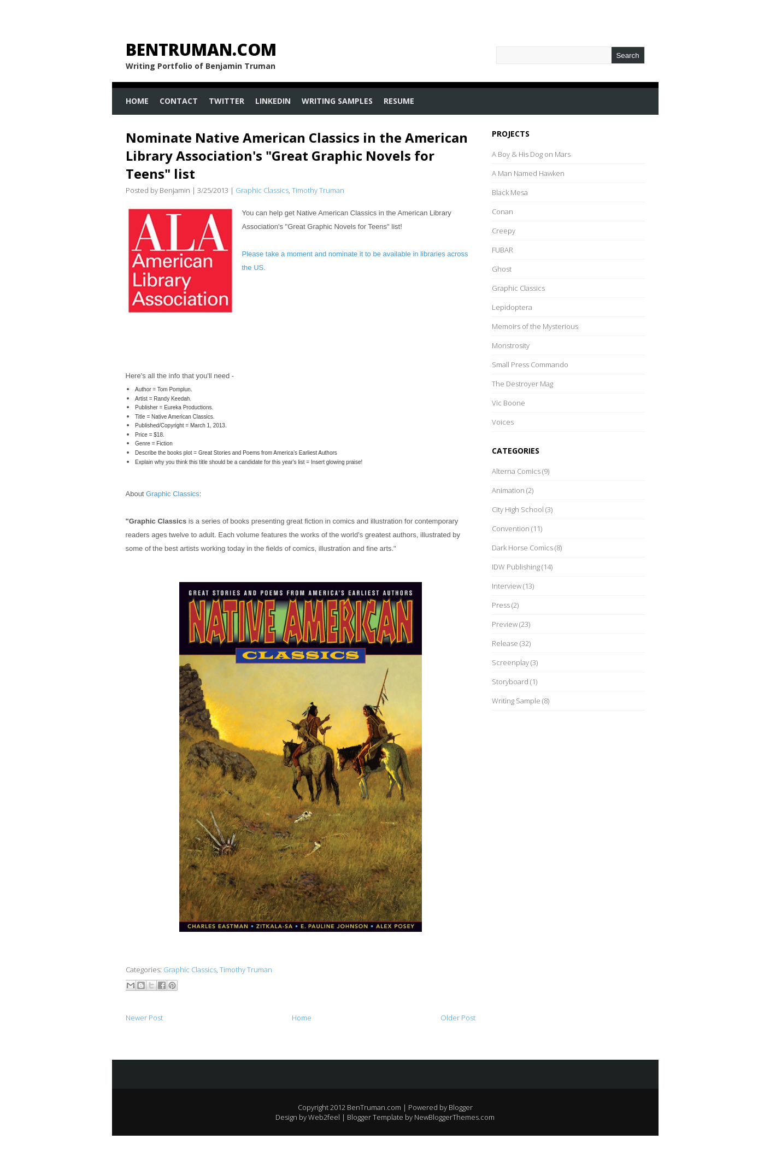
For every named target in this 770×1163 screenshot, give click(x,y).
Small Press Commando (530, 364)
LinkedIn (273, 101)
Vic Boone (508, 403)
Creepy (503, 231)
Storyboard (510, 681)
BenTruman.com (201, 49)
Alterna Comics (516, 471)
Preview (505, 624)
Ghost (502, 269)
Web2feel (324, 1117)
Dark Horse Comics (522, 548)
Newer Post (144, 1018)
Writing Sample (516, 701)
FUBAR (502, 250)
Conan (502, 211)
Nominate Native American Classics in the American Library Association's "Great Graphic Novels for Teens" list (297, 155)
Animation (508, 490)
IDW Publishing (516, 567)
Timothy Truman (318, 190)
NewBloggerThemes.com (454, 1117)
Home (137, 101)
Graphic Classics (262, 190)
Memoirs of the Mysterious (535, 326)
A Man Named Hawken (528, 173)
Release (505, 643)
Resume (399, 101)
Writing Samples (337, 101)
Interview (506, 586)
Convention (511, 528)
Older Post (457, 1018)
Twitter (226, 101)
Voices (503, 422)
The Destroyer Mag (522, 384)
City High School (518, 509)
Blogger (461, 1107)
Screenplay (510, 662)
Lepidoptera (512, 307)
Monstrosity (511, 345)
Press (501, 605)
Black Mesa (510, 192)
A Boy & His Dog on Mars (531, 154)
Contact (179, 101)
